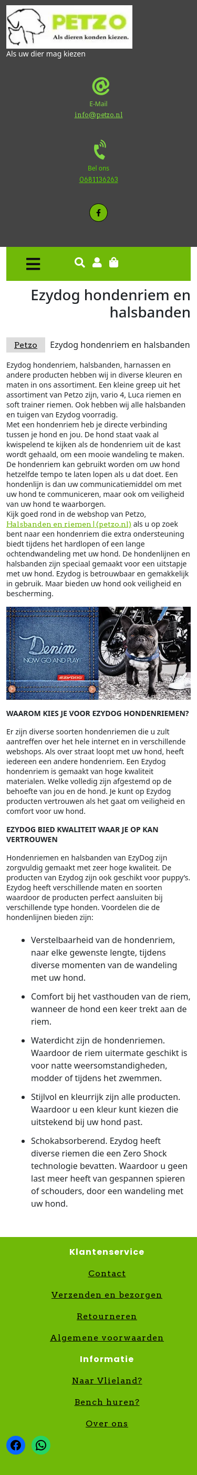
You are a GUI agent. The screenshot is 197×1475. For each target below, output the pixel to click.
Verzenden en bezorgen (106, 1295)
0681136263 (98, 180)
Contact (107, 1273)
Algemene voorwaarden (107, 1338)
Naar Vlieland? (107, 1381)
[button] (32, 264)
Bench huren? (107, 1402)
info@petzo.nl (99, 115)
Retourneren (107, 1316)
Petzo (25, 345)
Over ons (107, 1423)
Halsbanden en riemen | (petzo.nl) (68, 524)
